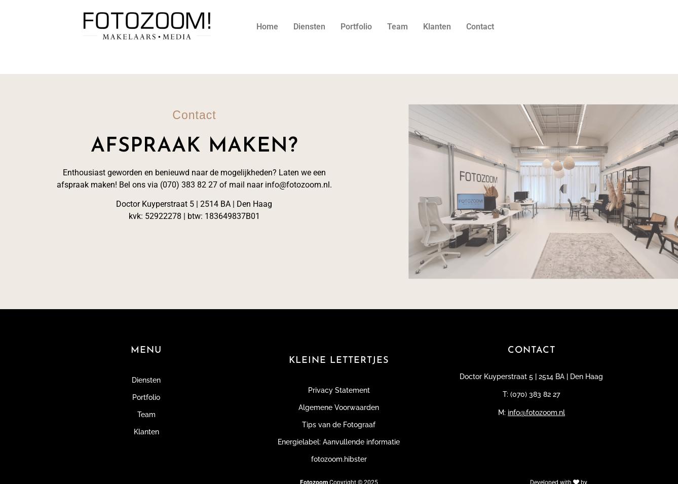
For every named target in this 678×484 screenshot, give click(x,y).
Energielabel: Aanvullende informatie (339, 442)
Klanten (437, 26)
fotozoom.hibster (339, 459)
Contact (480, 26)
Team (397, 26)
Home (267, 26)
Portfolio (356, 26)
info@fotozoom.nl (536, 412)
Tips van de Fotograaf (338, 425)
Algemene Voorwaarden (338, 407)
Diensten (309, 26)
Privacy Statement (339, 390)
